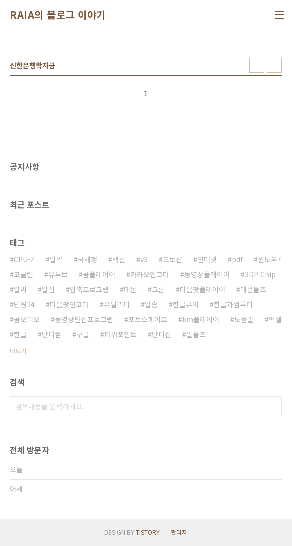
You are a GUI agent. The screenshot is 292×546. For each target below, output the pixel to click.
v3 (144, 259)
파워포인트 (120, 335)
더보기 (18, 350)
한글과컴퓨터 (233, 305)
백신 (119, 259)
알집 (48, 289)
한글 (20, 335)
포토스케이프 (148, 319)
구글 (83, 335)
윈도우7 (270, 259)
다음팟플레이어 (203, 289)
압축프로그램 (89, 289)
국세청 (88, 259)
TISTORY (148, 532)
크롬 (158, 289)
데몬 (130, 289)
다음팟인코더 (69, 305)
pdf (237, 259)
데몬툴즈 (253, 289)
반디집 (162, 335)
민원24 (24, 305)
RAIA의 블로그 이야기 (58, 15)
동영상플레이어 (207, 275)
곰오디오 (27, 319)
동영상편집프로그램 (84, 319)
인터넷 (207, 259)
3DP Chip (260, 275)
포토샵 (172, 259)
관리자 (179, 532)
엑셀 (275, 319)
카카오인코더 (150, 275)
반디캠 (52, 335)
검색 (272, 406)
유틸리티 (117, 305)
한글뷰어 (186, 305)
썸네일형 (257, 65)
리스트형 (274, 65)
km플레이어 (201, 319)
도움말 (244, 319)
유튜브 (58, 275)
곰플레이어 (99, 275)
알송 (151, 305)
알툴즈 (196, 335)
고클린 (24, 275)
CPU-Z (24, 259)
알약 (56, 259)
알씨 (20, 289)
